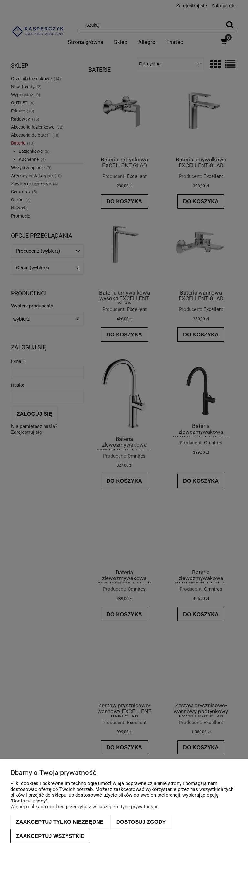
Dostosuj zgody (141, 822)
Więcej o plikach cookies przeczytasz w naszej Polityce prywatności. (84, 807)
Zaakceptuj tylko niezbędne (60, 822)
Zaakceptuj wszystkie (50, 836)
